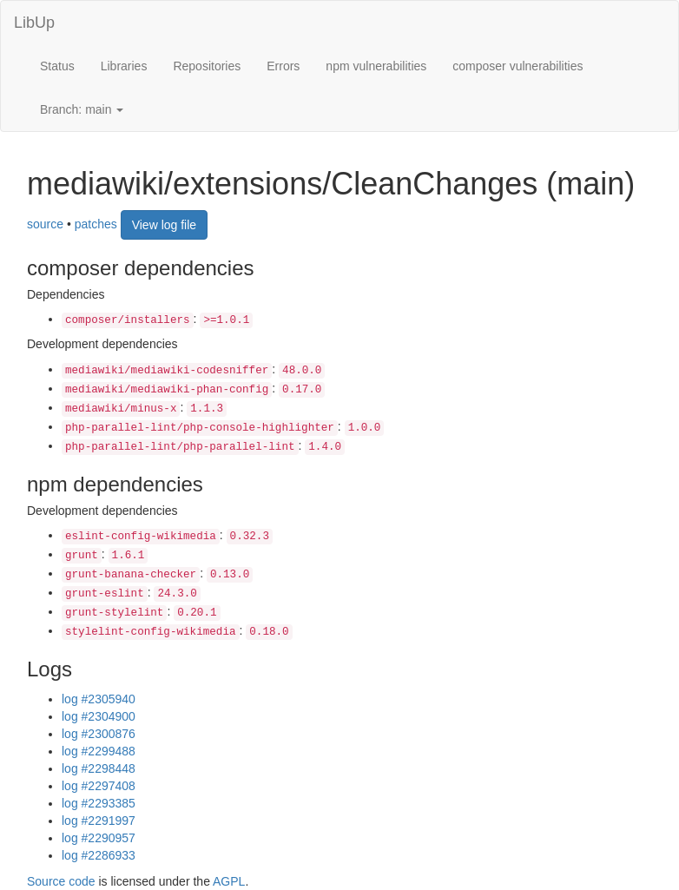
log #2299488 (98, 751)
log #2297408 (98, 786)
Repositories (207, 66)
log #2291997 (98, 820)
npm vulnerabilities (376, 66)
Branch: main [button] (81, 109)
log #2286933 (98, 855)
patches (96, 223)
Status (57, 66)
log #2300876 (98, 734)
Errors (283, 66)
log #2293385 (98, 803)
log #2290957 (98, 838)
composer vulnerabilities (517, 66)
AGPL (229, 881)
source (45, 223)
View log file (164, 225)
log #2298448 (98, 768)
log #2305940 (98, 699)
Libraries (124, 66)
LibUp (34, 22)
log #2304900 (98, 716)
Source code (61, 881)
